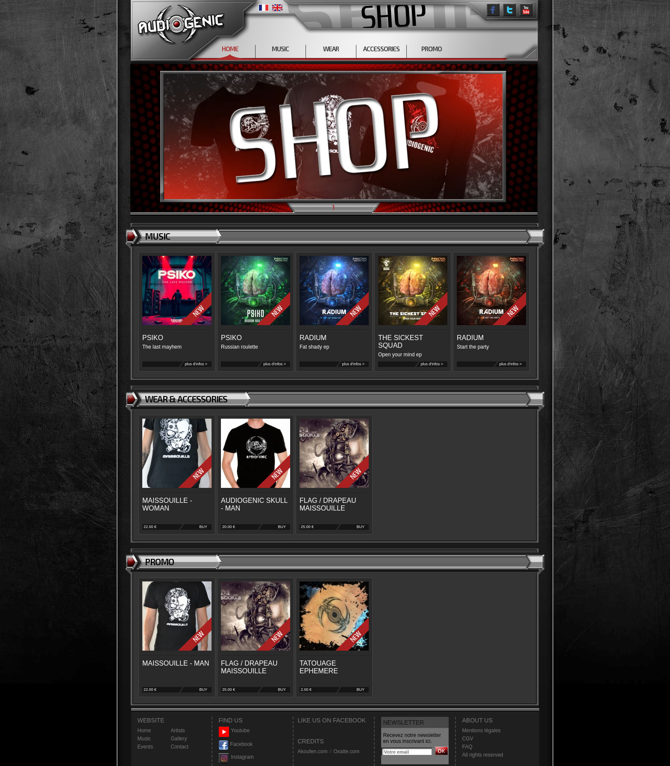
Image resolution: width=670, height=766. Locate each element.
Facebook (236, 744)
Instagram (236, 757)
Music (144, 739)
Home (144, 731)
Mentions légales (481, 731)
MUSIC (280, 49)
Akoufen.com (313, 751)
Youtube (234, 731)
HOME (230, 49)
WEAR (331, 49)
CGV (467, 739)
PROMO (431, 49)
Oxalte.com (346, 751)
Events (145, 747)
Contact (179, 747)
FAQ (467, 747)
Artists (178, 731)
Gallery (179, 739)
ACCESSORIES (381, 49)
